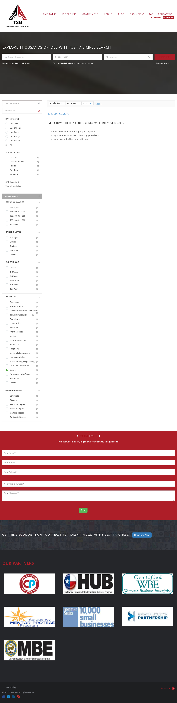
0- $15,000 (25, 207)
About (108, 14)
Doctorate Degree (25, 417)
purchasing (56, 103)
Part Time (25, 170)
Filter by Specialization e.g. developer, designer (73, 63)
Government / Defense (25, 374)
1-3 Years (25, 272)
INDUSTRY (11, 296)
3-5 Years (25, 276)
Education (25, 327)
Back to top (168, 688)
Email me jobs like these (61, 114)
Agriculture (25, 319)
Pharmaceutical (25, 332)
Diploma (25, 400)
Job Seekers (69, 14)
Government (90, 14)
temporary (73, 103)
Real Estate (25, 378)
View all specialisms (13, 186)
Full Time (25, 166)
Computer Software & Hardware (25, 311)
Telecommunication (22, 315)
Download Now (142, 534)
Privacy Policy (10, 687)
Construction (25, 323)
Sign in (168, 17)
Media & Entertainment (25, 353)
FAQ (151, 14)
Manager (25, 237)
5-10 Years (25, 280)
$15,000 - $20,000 (25, 211)
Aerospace (25, 302)
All (11, 145)
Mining (25, 370)
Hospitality (25, 348)
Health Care (25, 344)
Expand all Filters (23, 196)
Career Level (13, 232)
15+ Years (25, 289)
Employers (49, 14)
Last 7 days (14, 132)
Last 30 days (15, 140)
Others (25, 254)
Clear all (98, 104)
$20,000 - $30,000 (25, 216)
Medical (25, 336)
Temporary (25, 174)
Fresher (25, 267)
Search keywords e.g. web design (16, 63)
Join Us (157, 17)
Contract (25, 157)
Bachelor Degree (25, 408)
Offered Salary (14, 202)
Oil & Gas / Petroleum (25, 365)
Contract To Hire (25, 161)
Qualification (13, 390)
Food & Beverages (25, 340)
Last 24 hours (15, 128)
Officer (25, 242)
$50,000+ (25, 224)
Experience (12, 262)
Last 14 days (15, 136)
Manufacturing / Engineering (25, 361)
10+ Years (25, 284)
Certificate (25, 396)
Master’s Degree (25, 413)
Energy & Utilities (25, 357)
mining (87, 103)
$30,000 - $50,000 (25, 220)
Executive (25, 250)
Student (25, 246)
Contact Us (165, 14)
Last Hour (14, 123)
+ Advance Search (162, 63)
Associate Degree (25, 404)
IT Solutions (136, 14)
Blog (121, 14)
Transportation (25, 306)
